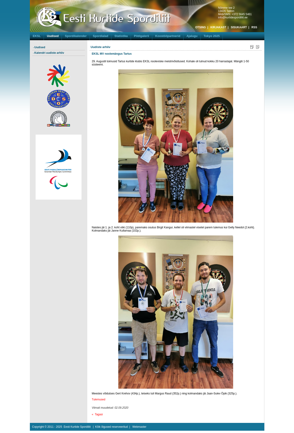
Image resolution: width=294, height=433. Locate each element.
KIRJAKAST (218, 27)
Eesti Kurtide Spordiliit (77, 426)
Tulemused (98, 399)
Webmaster (139, 426)
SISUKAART (239, 27)
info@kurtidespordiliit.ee (233, 17)
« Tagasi (97, 414)
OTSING (200, 27)
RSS (254, 27)
